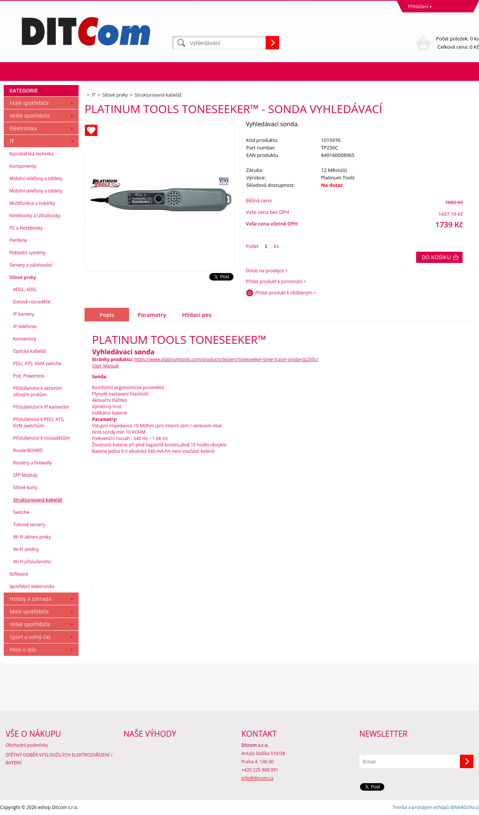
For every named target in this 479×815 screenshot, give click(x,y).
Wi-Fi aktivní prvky (32, 537)
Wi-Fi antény (26, 549)
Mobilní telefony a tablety (35, 178)
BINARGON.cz (464, 807)
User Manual (105, 366)
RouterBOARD (28, 450)
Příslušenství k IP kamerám (41, 407)
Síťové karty (25, 487)
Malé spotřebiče (29, 102)
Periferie (18, 240)
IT (12, 141)
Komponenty (22, 166)
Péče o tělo (23, 649)
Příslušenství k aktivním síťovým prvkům (37, 391)
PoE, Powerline (28, 376)
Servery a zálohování (30, 265)
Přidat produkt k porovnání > (276, 281)
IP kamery (23, 314)
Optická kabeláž (29, 351)
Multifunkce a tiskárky (32, 203)
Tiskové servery (29, 524)
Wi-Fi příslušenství (32, 561)
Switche (21, 512)
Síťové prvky (22, 277)
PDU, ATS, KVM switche (37, 363)
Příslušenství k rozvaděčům (41, 438)
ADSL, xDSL (25, 289)
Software (18, 574)
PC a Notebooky (26, 228)
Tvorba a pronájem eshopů (421, 807)
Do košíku (436, 257)
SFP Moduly (25, 475)
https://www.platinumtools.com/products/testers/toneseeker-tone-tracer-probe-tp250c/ (226, 359)
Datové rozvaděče (32, 302)
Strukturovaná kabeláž (37, 500)
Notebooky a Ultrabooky (34, 215)
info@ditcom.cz (257, 778)
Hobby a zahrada (30, 598)
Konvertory (24, 339)
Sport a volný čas (30, 636)
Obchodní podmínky (27, 745)
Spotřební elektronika (31, 586)
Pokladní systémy (27, 252)
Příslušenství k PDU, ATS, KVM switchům (38, 422)
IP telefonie (25, 326)
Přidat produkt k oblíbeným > (285, 293)
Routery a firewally (32, 463)
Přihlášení (418, 6)
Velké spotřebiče (30, 115)
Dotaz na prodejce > (267, 270)
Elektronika (23, 128)
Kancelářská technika (31, 154)
